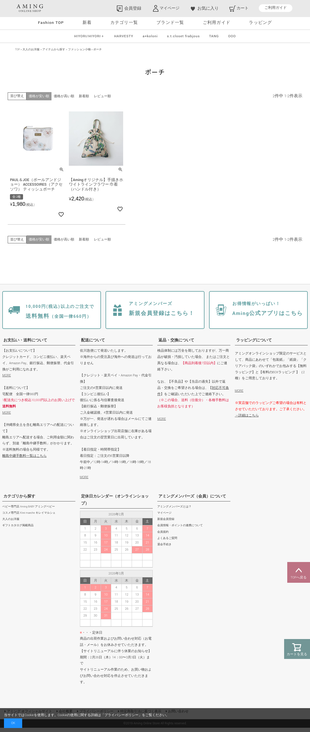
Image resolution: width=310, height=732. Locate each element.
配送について (93, 344)
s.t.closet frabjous (183, 36)
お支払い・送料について (25, 344)
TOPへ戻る (299, 572)
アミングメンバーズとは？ (174, 511)
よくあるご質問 (167, 542)
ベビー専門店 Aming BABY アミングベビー (28, 511)
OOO (232, 36)
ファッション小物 (79, 49)
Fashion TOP (51, 22)
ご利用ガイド (275, 8)
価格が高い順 (64, 96)
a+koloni (150, 36)
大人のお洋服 (31, 49)
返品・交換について (176, 344)
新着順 (84, 96)
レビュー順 (102, 96)
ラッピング (260, 22)
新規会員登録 (165, 523)
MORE (6, 380)
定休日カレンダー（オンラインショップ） (115, 504)
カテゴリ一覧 (124, 22)
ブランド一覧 (170, 22)
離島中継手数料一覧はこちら (24, 460)
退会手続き (164, 549)
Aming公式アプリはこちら (264, 314)
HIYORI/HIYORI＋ (89, 36)
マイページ (164, 517)
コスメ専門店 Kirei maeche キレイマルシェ (28, 517)
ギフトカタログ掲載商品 (18, 530)
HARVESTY (123, 36)
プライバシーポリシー (121, 715)
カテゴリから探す (19, 500)
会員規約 (163, 536)
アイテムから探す (53, 49)
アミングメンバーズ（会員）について (192, 500)
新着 (87, 22)
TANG (214, 36)
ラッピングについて (254, 344)
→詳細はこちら (247, 420)
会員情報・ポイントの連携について (180, 530)
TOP (17, 49)
